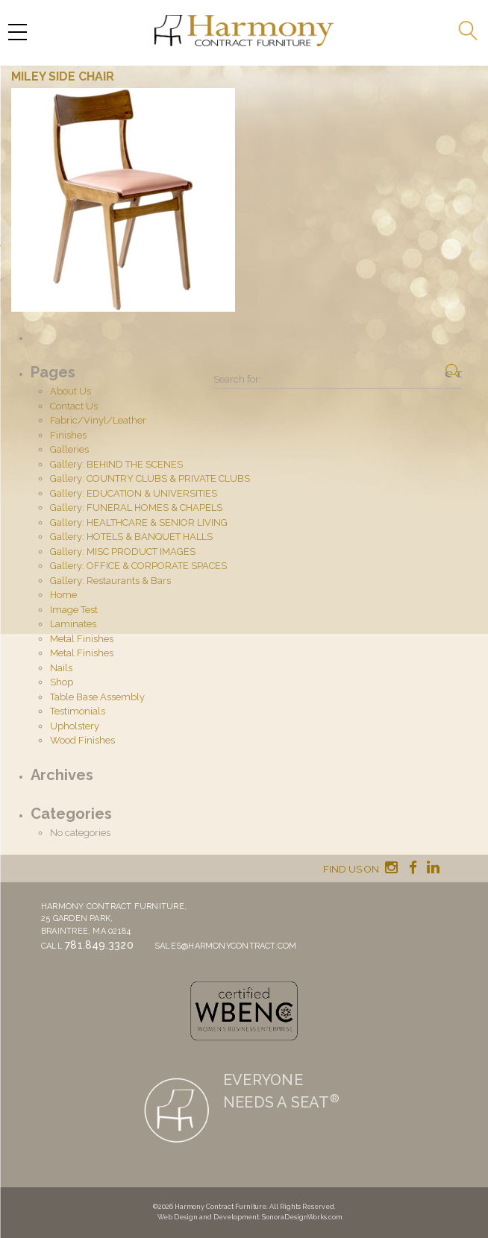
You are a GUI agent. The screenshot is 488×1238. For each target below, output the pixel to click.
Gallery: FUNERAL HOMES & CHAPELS (136, 507)
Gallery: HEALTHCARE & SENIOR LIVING (139, 522)
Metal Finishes (81, 638)
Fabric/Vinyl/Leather (98, 420)
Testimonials (77, 711)
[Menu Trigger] (17, 31)
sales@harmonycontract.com (225, 946)
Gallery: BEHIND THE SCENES (116, 464)
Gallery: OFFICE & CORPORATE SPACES (138, 565)
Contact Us (74, 406)
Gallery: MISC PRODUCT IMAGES (122, 551)
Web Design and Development (208, 1217)
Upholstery (74, 726)
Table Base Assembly (97, 697)
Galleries (69, 449)
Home (63, 594)
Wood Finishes (82, 740)
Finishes (68, 435)
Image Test (74, 609)
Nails (61, 667)
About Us (70, 391)
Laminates (73, 623)
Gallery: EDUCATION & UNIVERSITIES (133, 493)
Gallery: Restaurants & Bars (110, 580)
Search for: (237, 379)
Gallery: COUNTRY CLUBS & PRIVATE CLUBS (150, 478)
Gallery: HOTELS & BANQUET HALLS (131, 536)
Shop (61, 682)
